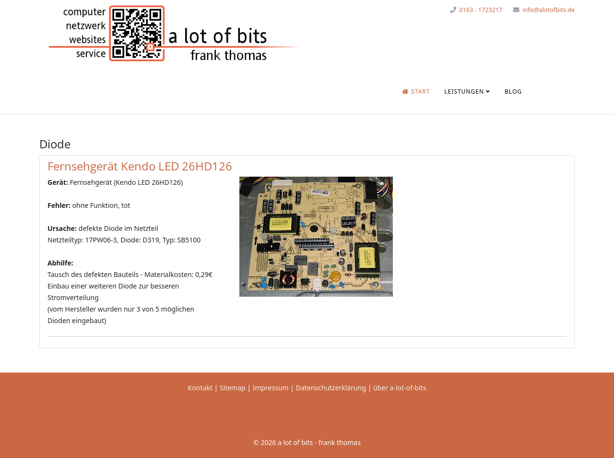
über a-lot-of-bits (399, 387)
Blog (513, 91)
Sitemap (233, 387)
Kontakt (200, 387)
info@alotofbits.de (548, 10)
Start (416, 91)
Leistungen (464, 91)
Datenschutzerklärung (332, 387)
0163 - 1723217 (480, 10)
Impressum (271, 387)
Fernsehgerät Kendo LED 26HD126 (139, 166)
